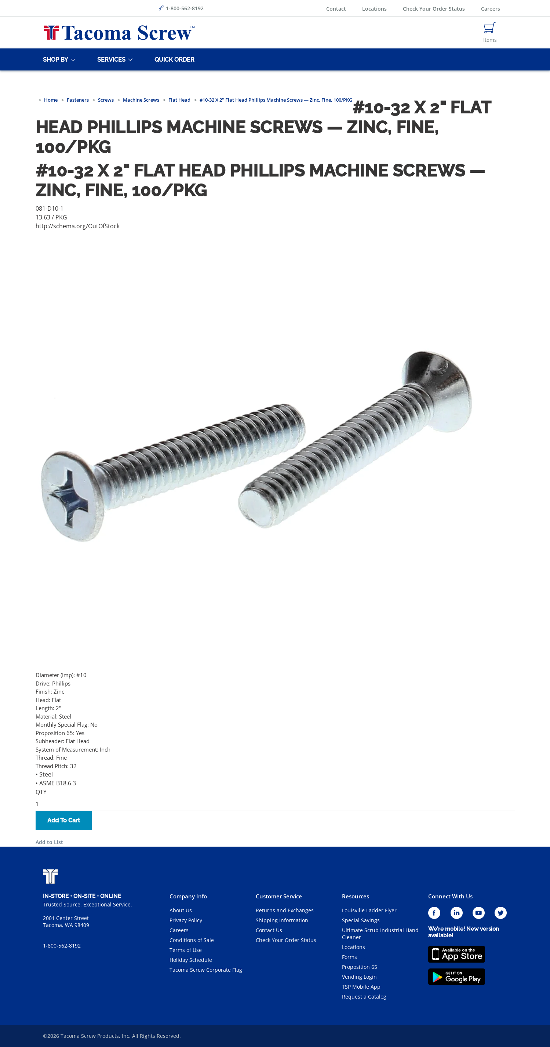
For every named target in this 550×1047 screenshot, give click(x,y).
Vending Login (359, 976)
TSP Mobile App (361, 986)
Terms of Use (186, 949)
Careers (490, 8)
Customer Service (279, 896)
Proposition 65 (359, 966)
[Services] (110, 59)
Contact (336, 8)
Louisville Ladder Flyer (369, 910)
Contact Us (269, 930)
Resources (355, 896)
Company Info (188, 896)
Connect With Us (450, 896)
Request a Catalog (364, 996)
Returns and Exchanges (285, 910)
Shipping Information (282, 920)
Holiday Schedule (191, 959)
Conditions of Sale (192, 940)
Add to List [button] (49, 842)
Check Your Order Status (434, 8)
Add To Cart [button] (63, 820)
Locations (374, 8)
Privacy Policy (186, 920)
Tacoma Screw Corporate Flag (206, 969)
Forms (349, 956)
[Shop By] (54, 59)
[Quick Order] (173, 59)
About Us (181, 910)
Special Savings (361, 920)
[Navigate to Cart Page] (490, 33)
